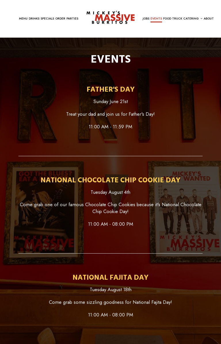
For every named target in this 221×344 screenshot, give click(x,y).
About (209, 18)
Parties (72, 18)
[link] (110, 16)
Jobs (146, 18)
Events (156, 18)
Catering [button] (193, 18)
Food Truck (172, 18)
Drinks (34, 18)
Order (60, 18)
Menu (23, 18)
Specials (47, 18)
